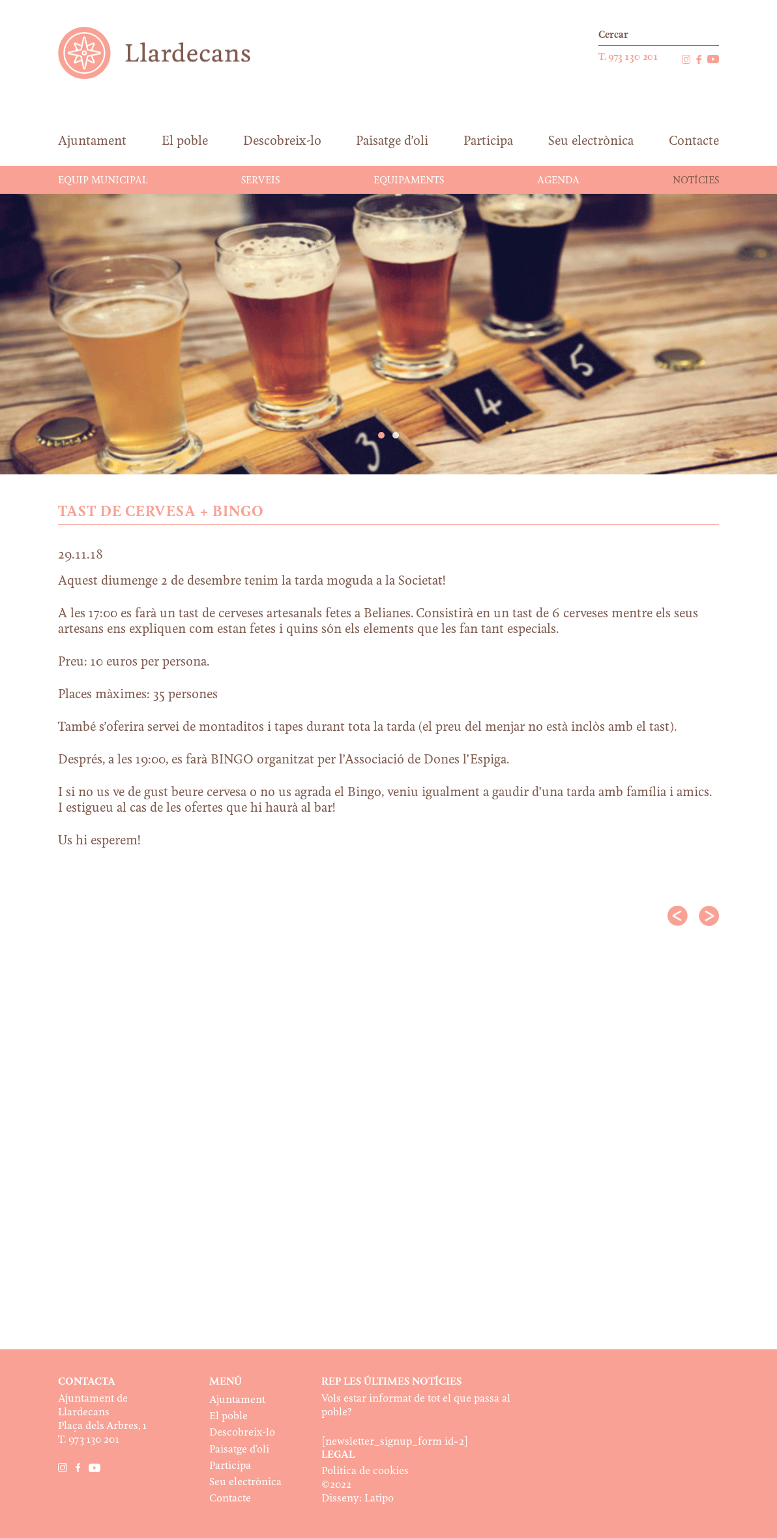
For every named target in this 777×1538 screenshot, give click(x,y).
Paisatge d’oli (239, 1449)
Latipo (379, 1498)
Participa (230, 1466)
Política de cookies (365, 1471)
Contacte (230, 1498)
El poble (228, 1416)
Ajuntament (237, 1400)
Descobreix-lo (242, 1433)
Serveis (260, 180)
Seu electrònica (245, 1482)
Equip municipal (103, 180)
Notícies (696, 180)
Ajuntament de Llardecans (166, 52)
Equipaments (409, 180)
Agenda (558, 180)
